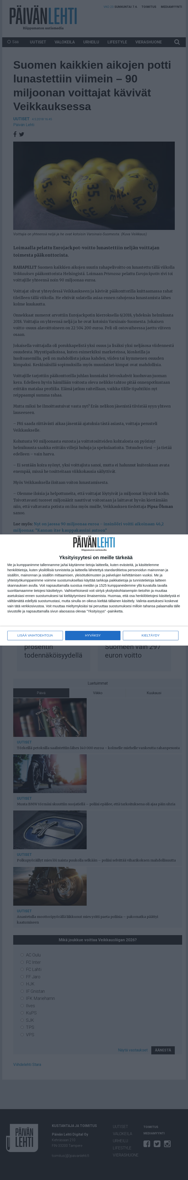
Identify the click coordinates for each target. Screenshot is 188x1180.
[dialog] (94, 590)
